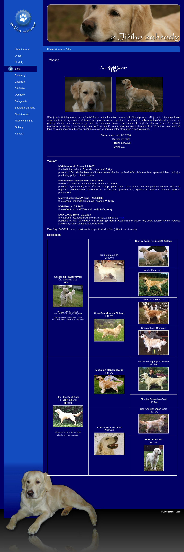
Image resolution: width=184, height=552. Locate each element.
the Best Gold (71, 397)
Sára (17, 68)
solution (174, 512)
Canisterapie (22, 114)
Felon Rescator (153, 439)
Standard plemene (25, 107)
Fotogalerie (21, 101)
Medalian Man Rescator (109, 370)
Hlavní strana (22, 49)
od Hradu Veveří (72, 276)
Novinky (19, 62)
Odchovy (20, 94)
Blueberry (20, 75)
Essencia (20, 81)
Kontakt (19, 133)
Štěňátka (20, 88)
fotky (109, 169)
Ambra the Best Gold (109, 427)
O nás (18, 55)
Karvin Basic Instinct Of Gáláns (153, 241)
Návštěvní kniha (24, 120)
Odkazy (19, 127)
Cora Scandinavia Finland (109, 313)
